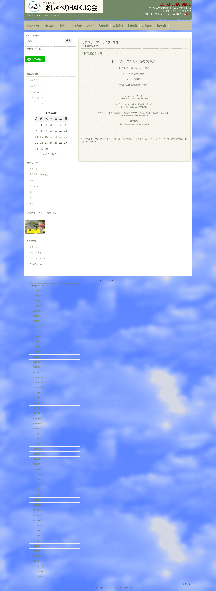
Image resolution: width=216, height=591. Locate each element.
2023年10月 (38, 449)
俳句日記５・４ (37, 103)
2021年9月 (38, 576)
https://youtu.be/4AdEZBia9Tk (134, 107)
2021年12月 (38, 561)
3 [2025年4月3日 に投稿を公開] (51, 124)
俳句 (108, 139)
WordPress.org (36, 264)
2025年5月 (38, 352)
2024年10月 (38, 387)
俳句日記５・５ (37, 98)
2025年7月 (38, 342)
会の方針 (50, 25)
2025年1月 (38, 372)
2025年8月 (38, 336)
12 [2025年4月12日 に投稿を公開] (60, 130)
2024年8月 (38, 398)
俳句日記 (116, 139)
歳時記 (33, 197)
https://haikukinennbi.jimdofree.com (134, 115)
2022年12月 (38, 500)
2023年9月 (38, 454)
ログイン (34, 247)
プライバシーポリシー (108, 280)
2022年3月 (38, 546)
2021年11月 (38, 566)
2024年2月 (38, 428)
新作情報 (132, 25)
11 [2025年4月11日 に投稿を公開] (56, 130)
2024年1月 (38, 434)
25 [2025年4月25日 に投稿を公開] (56, 142)
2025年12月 (38, 316)
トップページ (33, 25)
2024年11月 (38, 382)
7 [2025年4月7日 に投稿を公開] (36, 130)
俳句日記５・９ (37, 80)
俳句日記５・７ (37, 92)
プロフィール (33, 49)
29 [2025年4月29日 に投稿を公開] (41, 148)
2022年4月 (38, 541)
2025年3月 (38, 362)
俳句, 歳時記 (126, 139)
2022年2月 (38, 551)
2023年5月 (38, 474)
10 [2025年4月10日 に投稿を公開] (51, 130)
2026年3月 (38, 301)
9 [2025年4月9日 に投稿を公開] (46, 130)
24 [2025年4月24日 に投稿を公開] (51, 142)
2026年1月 (38, 311)
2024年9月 (38, 393)
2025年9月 (38, 331)
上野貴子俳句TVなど (39, 174)
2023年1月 (38, 495)
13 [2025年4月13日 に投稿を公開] (65, 130)
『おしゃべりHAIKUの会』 (64, 6)
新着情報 (118, 25)
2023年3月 (38, 484)
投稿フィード (36, 252)
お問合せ (147, 25)
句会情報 (103, 25)
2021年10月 (38, 571)
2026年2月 (38, 306)
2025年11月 (38, 321)
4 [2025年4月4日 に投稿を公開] (56, 124)
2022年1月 (38, 556)
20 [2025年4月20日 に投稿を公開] (65, 136)
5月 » (55, 154)
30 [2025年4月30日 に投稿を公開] (46, 148)
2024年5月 (38, 413)
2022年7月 (38, 525)
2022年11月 (38, 505)
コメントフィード (38, 258)
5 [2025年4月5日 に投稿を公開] (61, 124)
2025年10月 (38, 326)
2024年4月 (38, 418)
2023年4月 (38, 479)
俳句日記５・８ (37, 86)
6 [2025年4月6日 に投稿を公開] (65, 124)
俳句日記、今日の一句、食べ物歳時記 (165, 139)
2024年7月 (38, 403)
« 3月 (46, 154)
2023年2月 (38, 490)
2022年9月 (38, 515)
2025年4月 (38, 357)
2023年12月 (38, 439)
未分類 (33, 192)
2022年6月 (38, 531)
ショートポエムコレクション (41, 212)
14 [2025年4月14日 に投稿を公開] (36, 136)
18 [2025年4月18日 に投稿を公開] (56, 136)
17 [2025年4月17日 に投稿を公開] (51, 136)
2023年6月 (38, 469)
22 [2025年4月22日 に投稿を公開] (41, 142)
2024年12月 (38, 377)
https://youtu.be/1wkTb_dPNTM (134, 99)
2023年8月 (38, 459)
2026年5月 (38, 290)
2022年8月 (38, 520)
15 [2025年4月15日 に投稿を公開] (41, 136)
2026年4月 (38, 296)
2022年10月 (38, 510)
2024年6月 (38, 408)
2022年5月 (38, 536)
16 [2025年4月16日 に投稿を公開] (46, 136)
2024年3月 (38, 423)
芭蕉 (32, 203)
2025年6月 (38, 347)
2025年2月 (38, 367)
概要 (62, 25)
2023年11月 (38, 444)
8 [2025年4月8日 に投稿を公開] (41, 130)
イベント (34, 169)
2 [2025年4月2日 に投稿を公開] (46, 124)
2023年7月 (38, 464)
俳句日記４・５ (92, 53)
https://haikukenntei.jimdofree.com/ (134, 124)
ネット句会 (76, 25)
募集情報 (161, 25)
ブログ (90, 25)
